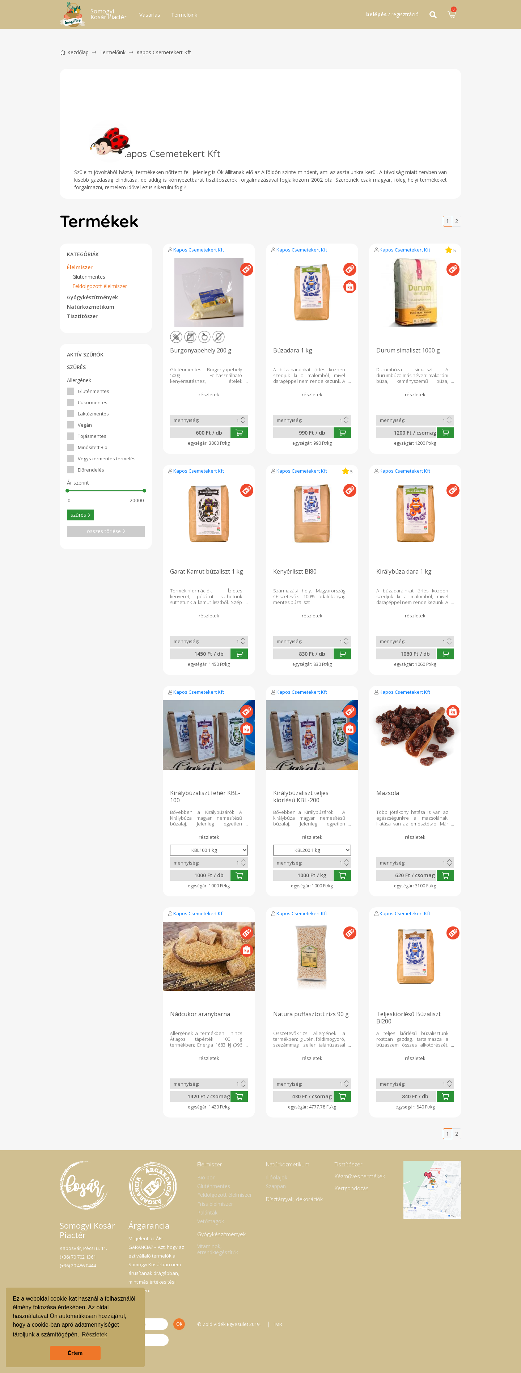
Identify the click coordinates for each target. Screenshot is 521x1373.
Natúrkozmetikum (90, 306)
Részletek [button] (94, 1334)
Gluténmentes (88, 276)
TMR (278, 1324)
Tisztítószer (82, 316)
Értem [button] (75, 1353)
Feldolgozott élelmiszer (99, 286)
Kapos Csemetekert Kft (198, 249)
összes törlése (106, 531)
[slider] (67, 491)
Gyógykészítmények (92, 297)
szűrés (80, 514)
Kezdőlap (74, 52)
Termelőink (184, 14)
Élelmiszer (80, 267)
